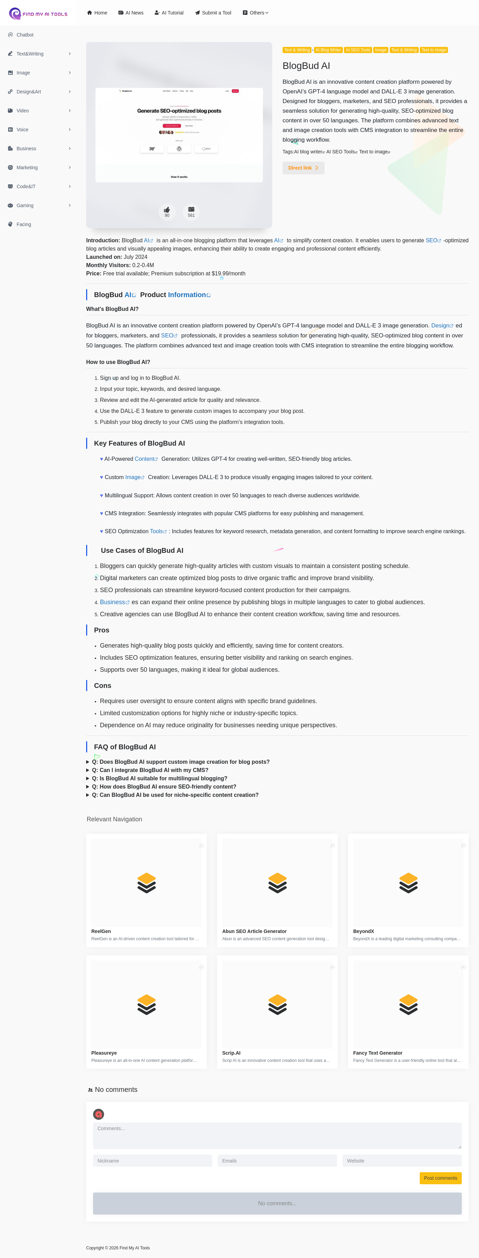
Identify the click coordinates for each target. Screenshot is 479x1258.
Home (97, 13)
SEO (431, 240)
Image (380, 50)
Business (112, 602)
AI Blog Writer (328, 50)
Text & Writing (297, 50)
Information (187, 294)
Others (253, 13)
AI (146, 240)
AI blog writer (308, 151)
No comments (116, 1089)
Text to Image (433, 50)
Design (440, 325)
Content (144, 459)
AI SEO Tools (358, 50)
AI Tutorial (168, 13)
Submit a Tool (213, 13)
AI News (130, 13)
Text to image (373, 151)
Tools (156, 531)
